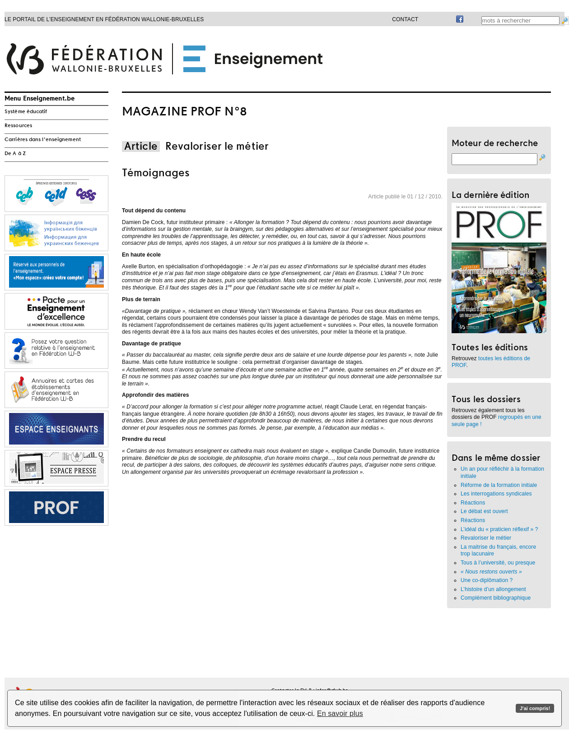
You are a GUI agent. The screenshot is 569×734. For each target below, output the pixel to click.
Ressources (18, 125)
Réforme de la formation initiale (499, 485)
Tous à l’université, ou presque (498, 563)
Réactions (473, 503)
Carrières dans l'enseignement (43, 139)
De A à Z (15, 153)
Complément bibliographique (496, 598)
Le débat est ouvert (484, 511)
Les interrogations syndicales (496, 494)
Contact (405, 19)
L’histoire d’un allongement (493, 589)
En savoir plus (340, 713)
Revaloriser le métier (486, 538)
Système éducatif (26, 112)
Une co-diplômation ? (487, 580)
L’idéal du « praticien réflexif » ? (499, 529)
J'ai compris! (535, 708)
